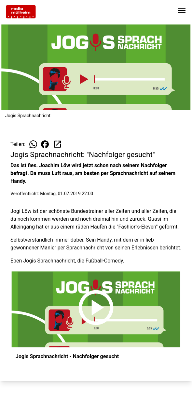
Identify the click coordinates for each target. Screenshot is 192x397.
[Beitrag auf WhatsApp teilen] (33, 144)
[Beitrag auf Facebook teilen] (45, 144)
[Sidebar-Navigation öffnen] (181, 11)
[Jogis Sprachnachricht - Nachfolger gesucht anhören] (96, 308)
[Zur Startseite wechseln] (20, 12)
